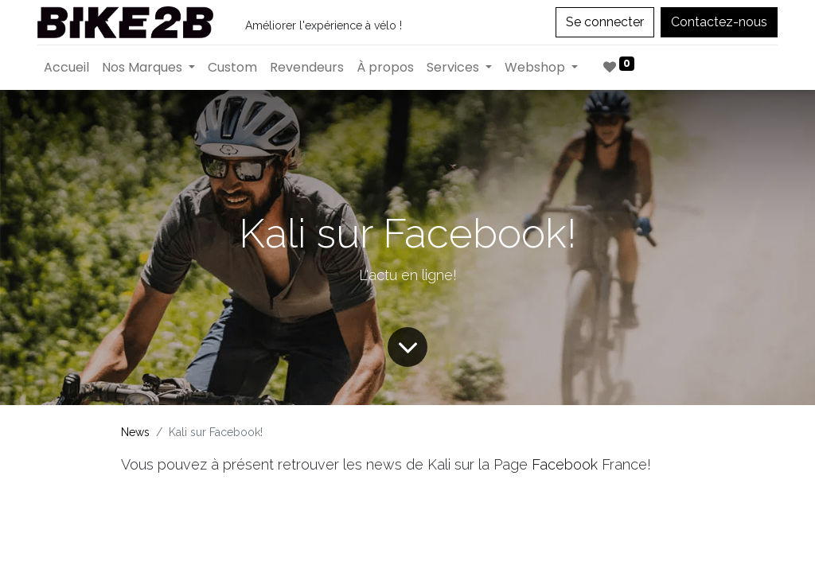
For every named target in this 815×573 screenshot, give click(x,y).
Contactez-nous (719, 21)
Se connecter (605, 21)
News (135, 432)
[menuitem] (66, 68)
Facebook (567, 464)
